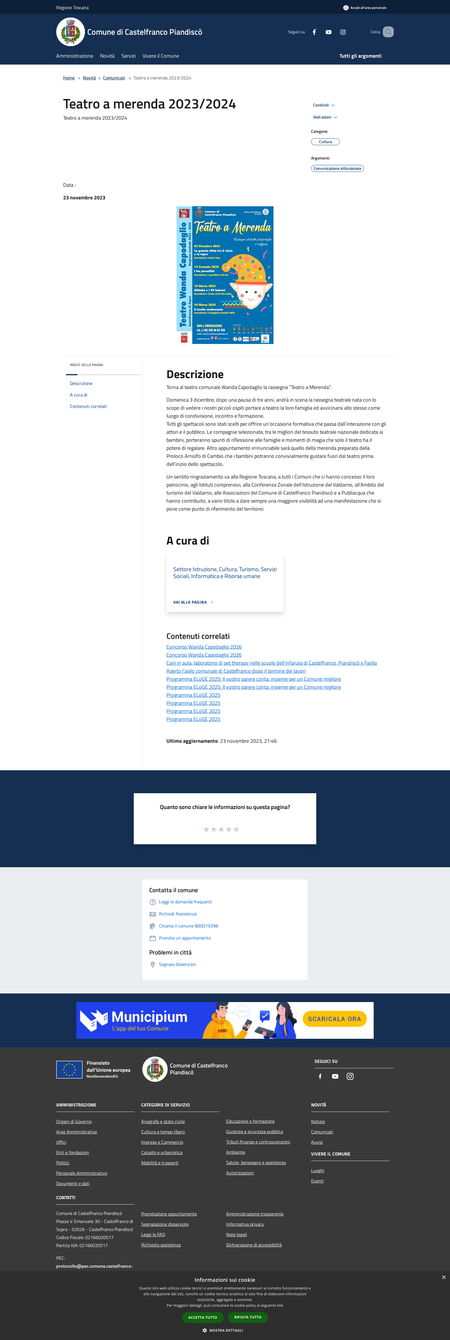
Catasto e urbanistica (162, 1152)
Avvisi (317, 1142)
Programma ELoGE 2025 (193, 695)
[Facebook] (307, 32)
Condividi (325, 105)
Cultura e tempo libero (163, 1131)
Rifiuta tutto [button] (248, 1317)
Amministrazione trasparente (255, 1213)
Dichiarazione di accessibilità (254, 1244)
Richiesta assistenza (161, 1244)
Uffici (61, 1142)
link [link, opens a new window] (280, 1305)
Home (69, 77)
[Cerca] (387, 32)
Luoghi (317, 1170)
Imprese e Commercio (162, 1142)
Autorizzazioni (240, 1172)
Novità (89, 77)
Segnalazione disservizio (165, 1224)
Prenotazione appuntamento (169, 1213)
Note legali (236, 1234)
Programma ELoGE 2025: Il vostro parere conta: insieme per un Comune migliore (253, 679)
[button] (225, 1330)
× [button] (443, 1277)
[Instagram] (336, 32)
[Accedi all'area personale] (365, 7)
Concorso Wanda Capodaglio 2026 (204, 647)
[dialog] (225, 1305)
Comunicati (114, 77)
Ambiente (235, 1152)
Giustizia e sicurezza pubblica (254, 1131)
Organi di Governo (74, 1121)
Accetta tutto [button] (203, 1317)
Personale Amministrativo (81, 1173)
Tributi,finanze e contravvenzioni (258, 1141)
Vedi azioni (326, 117)
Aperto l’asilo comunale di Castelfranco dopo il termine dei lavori (236, 671)
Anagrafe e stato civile (163, 1121)
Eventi (317, 1180)
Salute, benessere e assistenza (256, 1162)
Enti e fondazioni (72, 1152)
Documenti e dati (73, 1183)
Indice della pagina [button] (86, 364)
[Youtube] (321, 32)
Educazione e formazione (250, 1121)
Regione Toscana (72, 7)
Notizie (318, 1121)
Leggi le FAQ (153, 1234)
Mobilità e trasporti (160, 1162)
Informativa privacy (245, 1224)
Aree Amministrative (76, 1131)
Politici (62, 1162)
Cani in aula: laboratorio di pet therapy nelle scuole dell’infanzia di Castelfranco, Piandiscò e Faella (271, 663)
